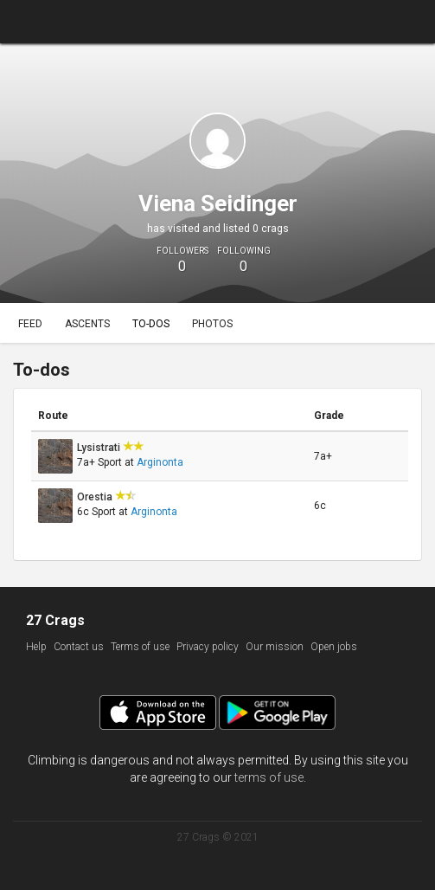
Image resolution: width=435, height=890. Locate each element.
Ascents (87, 324)
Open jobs (333, 647)
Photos (212, 324)
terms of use (269, 777)
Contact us (79, 647)
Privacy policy (207, 647)
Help (36, 647)
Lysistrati (100, 448)
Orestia (96, 497)
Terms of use (140, 647)
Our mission (275, 647)
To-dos (151, 324)
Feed (30, 324)
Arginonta (160, 462)
